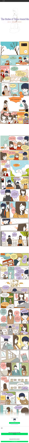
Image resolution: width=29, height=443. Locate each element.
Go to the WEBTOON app (14, 441)
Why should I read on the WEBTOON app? (14, 424)
